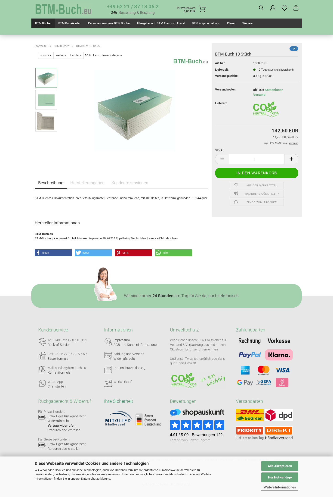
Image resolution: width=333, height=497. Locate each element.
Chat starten (57, 386)
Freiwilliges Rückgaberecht (67, 416)
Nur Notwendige (280, 477)
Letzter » (75, 55)
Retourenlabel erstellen (64, 430)
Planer (231, 23)
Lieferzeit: (222, 69)
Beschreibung (50, 182)
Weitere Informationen (280, 487)
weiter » (61, 55)
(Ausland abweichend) (281, 69)
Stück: (219, 150)
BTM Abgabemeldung (206, 23)
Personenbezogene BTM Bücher (109, 23)
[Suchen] (261, 8)
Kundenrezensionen (129, 182)
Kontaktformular (60, 372)
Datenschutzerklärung (95, 478)
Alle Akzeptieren (280, 466)
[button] (273, 8)
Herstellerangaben (87, 182)
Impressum (122, 340)
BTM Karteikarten (69, 23)
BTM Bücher (43, 23)
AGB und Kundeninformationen (136, 345)
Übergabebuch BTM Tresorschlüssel (161, 23)
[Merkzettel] (284, 8)
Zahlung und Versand (129, 354)
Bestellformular (59, 358)
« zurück (45, 55)
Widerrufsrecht (124, 358)
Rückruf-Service (59, 345)
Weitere (247, 23)
